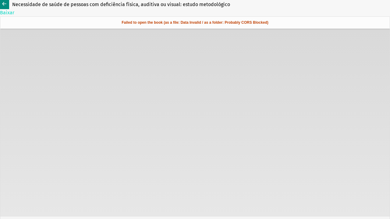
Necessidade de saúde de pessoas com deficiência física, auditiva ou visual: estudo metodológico (121, 4)
